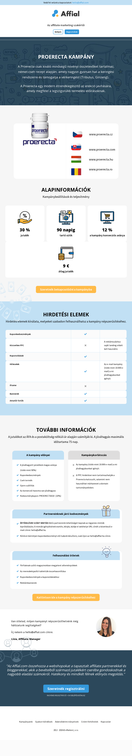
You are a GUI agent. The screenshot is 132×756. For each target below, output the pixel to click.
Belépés (58, 32)
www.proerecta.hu (101, 159)
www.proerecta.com (102, 149)
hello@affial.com (80, 2)
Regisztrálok (71, 32)
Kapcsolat (107, 721)
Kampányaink (25, 721)
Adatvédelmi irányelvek (67, 721)
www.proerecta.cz (101, 134)
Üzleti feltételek (90, 721)
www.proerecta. (99, 169)
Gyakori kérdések (44, 721)
